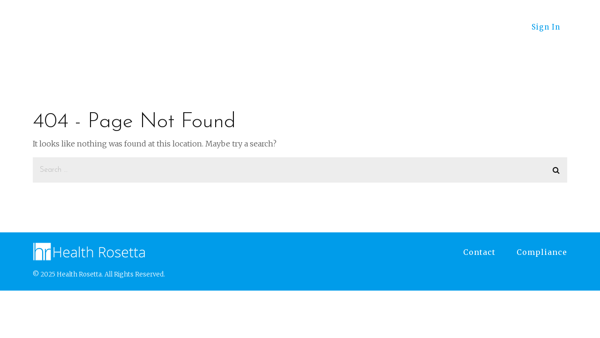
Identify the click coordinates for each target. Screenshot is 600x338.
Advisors (265, 27)
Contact (479, 252)
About (491, 27)
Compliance (542, 252)
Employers (325, 27)
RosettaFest (435, 27)
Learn (379, 27)
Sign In (546, 27)
